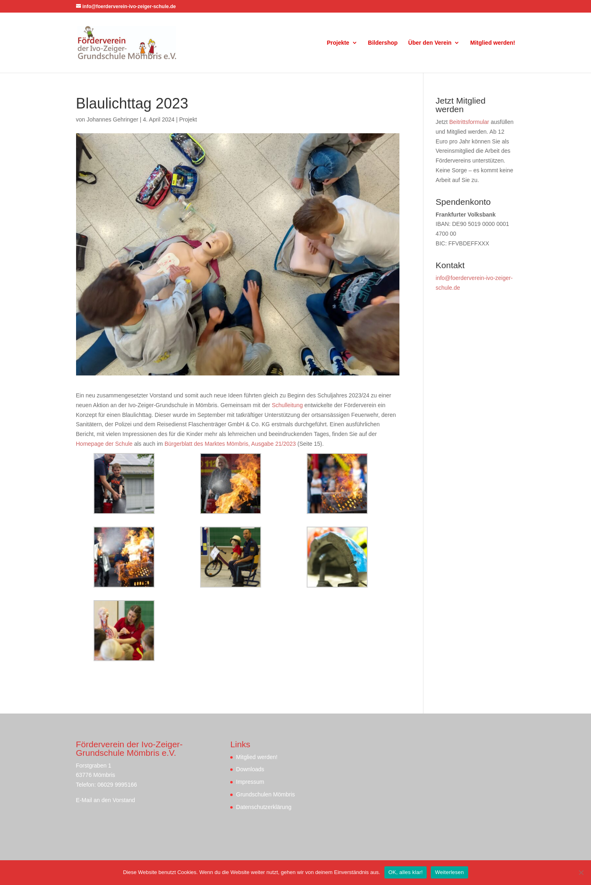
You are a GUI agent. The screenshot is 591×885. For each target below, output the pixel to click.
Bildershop (383, 43)
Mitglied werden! (492, 43)
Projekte (338, 43)
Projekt (188, 119)
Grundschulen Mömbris (265, 794)
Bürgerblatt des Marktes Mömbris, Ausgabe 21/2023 (230, 443)
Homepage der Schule (104, 443)
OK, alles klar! (405, 872)
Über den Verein (430, 43)
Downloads (250, 769)
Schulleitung (287, 405)
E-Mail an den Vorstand (105, 800)
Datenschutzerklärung (263, 807)
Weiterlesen (449, 872)
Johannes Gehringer (112, 119)
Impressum (250, 782)
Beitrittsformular (469, 122)
